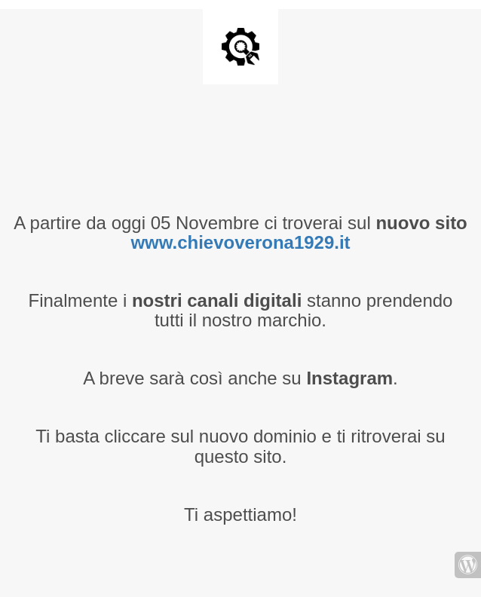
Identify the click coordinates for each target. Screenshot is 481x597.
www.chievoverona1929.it (240, 242)
